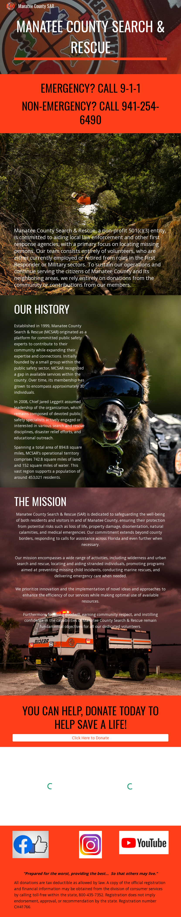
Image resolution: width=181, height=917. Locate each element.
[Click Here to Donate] (90, 738)
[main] (90, 37)
